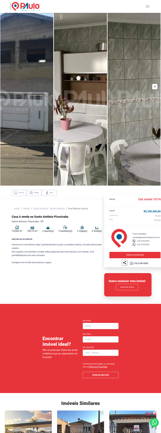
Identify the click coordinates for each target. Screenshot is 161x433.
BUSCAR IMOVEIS (100, 375)
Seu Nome (87, 321)
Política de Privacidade (97, 367)
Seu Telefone (88, 347)
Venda (26, 208)
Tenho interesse (135, 255)
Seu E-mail (87, 334)
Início (17, 208)
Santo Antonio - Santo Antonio (49, 208)
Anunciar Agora (127, 287)
